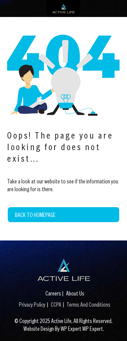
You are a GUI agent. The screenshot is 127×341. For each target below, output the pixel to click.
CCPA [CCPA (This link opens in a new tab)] (56, 304)
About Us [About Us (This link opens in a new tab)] (75, 293)
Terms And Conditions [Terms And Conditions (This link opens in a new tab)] (88, 304)
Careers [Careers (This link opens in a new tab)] (53, 293)
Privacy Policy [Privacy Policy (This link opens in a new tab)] (32, 304)
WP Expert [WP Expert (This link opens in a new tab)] (92, 328)
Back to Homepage (35, 214)
